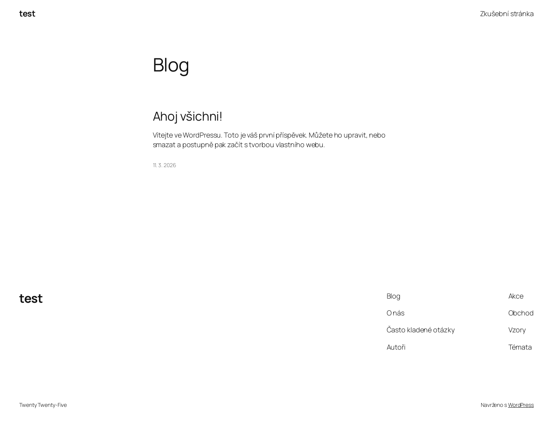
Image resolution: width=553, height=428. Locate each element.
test (27, 13)
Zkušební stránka (507, 13)
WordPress (521, 404)
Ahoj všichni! (188, 116)
